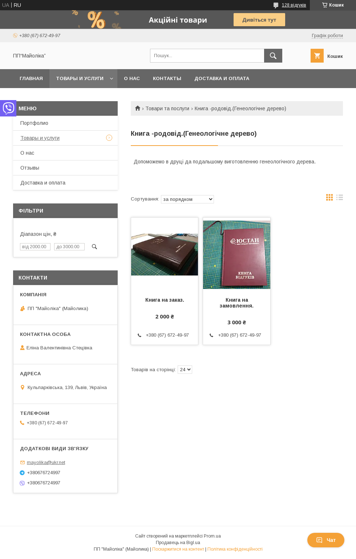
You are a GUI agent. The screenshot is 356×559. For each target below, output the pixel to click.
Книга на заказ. (164, 300)
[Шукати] (273, 56)
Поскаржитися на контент (178, 549)
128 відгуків (294, 5)
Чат (326, 540)
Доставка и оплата (221, 78)
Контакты (167, 78)
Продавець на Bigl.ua (178, 542)
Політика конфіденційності (235, 549)
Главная (31, 78)
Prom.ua (212, 536)
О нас (132, 78)
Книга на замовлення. (237, 303)
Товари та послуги (167, 108)
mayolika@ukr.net (46, 462)
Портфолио (34, 123)
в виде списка (339, 199)
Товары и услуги (80, 78)
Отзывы (29, 168)
